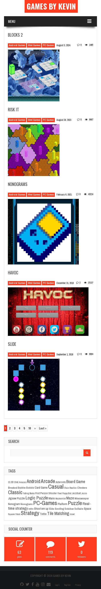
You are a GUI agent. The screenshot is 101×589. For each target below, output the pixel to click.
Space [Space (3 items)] (87, 509)
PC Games (48, 45)
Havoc (13, 273)
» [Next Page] (35, 428)
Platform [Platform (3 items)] (62, 504)
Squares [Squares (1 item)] (11, 514)
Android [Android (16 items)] (33, 481)
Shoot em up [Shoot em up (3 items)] (41, 509)
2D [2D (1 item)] (9, 482)
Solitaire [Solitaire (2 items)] (78, 508)
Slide (12, 344)
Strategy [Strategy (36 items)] (30, 513)
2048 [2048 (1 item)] (16, 482)
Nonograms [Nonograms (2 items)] (27, 504)
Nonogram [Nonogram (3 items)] (14, 504)
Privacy (78, 585)
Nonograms (17, 184)
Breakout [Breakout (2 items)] (12, 487)
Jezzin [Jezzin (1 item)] (84, 493)
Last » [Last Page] (42, 428)
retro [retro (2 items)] (30, 508)
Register (67, 585)
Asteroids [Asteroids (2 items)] (61, 482)
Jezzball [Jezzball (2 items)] (76, 493)
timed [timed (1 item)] (72, 514)
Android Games (17, 45)
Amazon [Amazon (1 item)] (22, 482)
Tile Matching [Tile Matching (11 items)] (58, 513)
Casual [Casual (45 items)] (56, 486)
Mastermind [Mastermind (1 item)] (60, 498)
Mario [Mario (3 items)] (52, 498)
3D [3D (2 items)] (12, 482)
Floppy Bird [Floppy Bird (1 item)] (66, 493)
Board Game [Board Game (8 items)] (75, 481)
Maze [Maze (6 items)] (70, 498)
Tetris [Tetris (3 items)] (43, 514)
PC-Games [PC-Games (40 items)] (45, 503)
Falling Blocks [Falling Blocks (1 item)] (29, 493)
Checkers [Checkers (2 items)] (82, 487)
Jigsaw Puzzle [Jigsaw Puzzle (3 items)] (16, 498)
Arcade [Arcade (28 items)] (48, 481)
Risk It (13, 109)
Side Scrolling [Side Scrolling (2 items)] (56, 508)
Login (57, 585)
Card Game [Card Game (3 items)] (41, 488)
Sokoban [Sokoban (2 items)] (69, 508)
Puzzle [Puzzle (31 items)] (75, 503)
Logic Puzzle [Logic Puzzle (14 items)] (36, 498)
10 (29, 428)
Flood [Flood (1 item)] (59, 493)
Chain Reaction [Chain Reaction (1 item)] (70, 487)
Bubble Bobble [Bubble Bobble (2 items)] (26, 487)
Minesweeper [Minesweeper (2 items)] (82, 498)
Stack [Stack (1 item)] (18, 514)
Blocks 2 (15, 35)
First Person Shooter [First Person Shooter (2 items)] (46, 493)
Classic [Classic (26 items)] (15, 492)
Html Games (34, 45)
